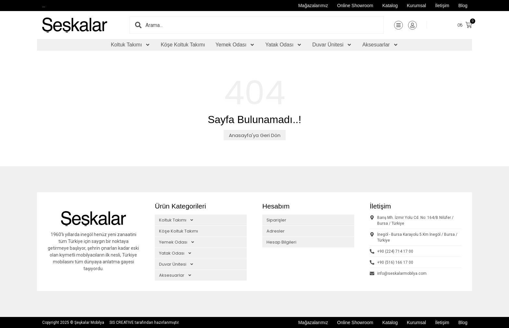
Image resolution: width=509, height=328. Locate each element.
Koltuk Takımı (130, 45)
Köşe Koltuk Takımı (183, 44)
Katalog (390, 5)
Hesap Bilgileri (281, 242)
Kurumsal (416, 5)
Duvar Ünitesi (332, 45)
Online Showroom (355, 5)
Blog (462, 5)
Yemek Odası (235, 45)
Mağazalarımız (313, 5)
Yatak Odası (283, 45)
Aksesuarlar (380, 45)
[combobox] (264, 25)
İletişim (442, 5)
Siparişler (276, 220)
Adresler (276, 231)
